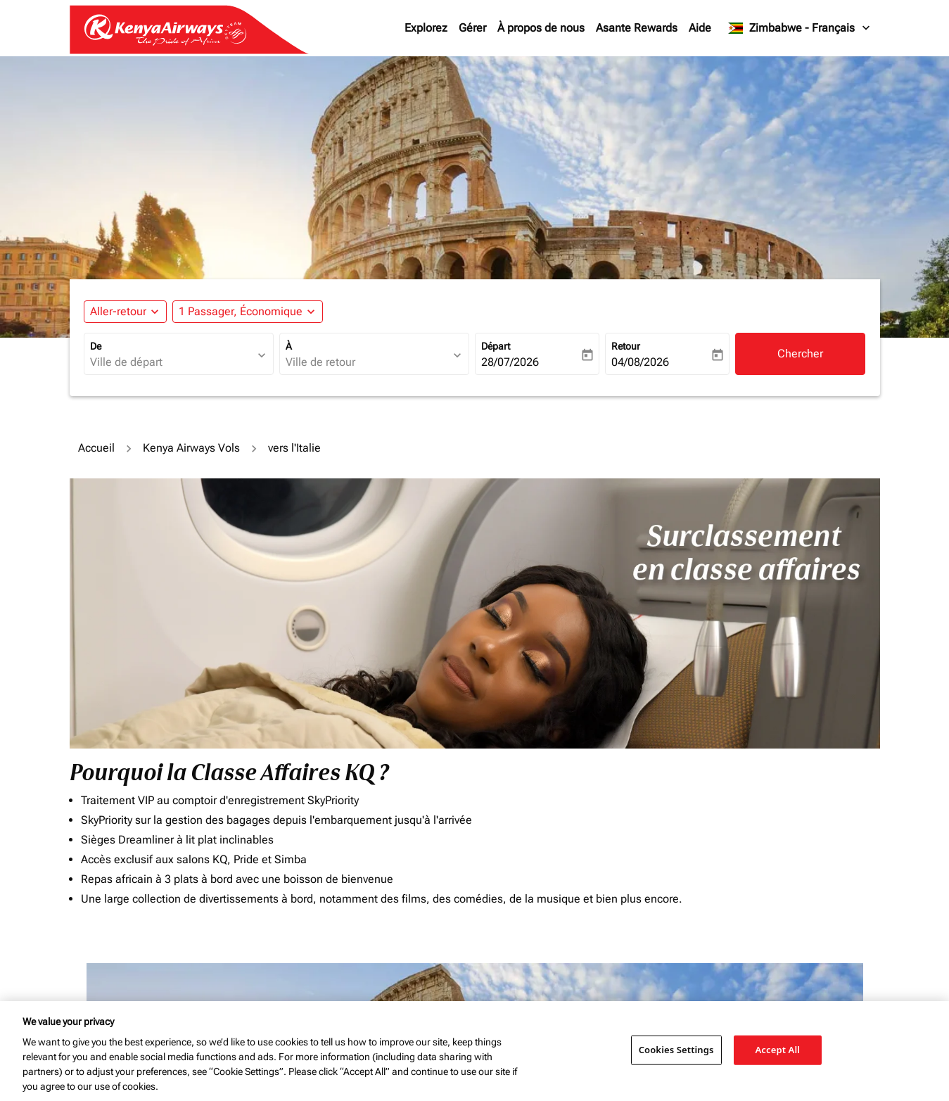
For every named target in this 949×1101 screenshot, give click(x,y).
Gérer (472, 27)
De (95, 346)
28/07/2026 (510, 362)
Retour (625, 346)
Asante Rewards (636, 27)
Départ (495, 346)
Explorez (426, 27)
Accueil (96, 447)
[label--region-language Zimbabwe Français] (799, 28)
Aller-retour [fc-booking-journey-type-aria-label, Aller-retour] (118, 311)
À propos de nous (541, 27)
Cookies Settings (676, 1049)
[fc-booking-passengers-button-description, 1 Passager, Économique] (240, 311)
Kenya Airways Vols (191, 447)
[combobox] (171, 362)
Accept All (777, 1049)
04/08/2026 (640, 362)
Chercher (800, 353)
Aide (700, 27)
